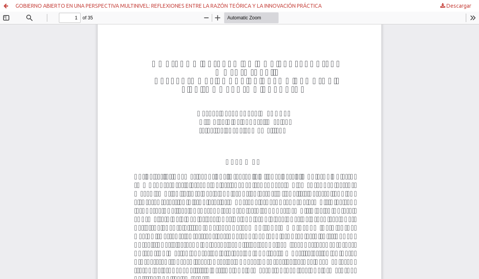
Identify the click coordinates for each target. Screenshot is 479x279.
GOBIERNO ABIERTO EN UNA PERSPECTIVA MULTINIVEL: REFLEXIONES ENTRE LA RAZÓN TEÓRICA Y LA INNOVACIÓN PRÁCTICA (169, 6)
